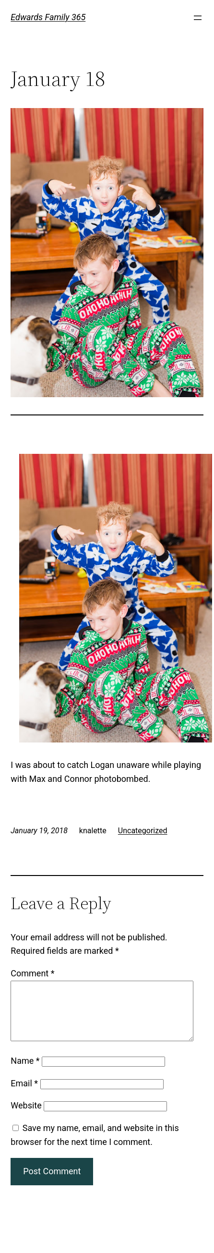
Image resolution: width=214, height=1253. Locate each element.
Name (25, 1072)
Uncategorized (142, 830)
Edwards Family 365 (48, 17)
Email (24, 1095)
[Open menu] (197, 18)
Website (26, 1117)
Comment (32, 973)
